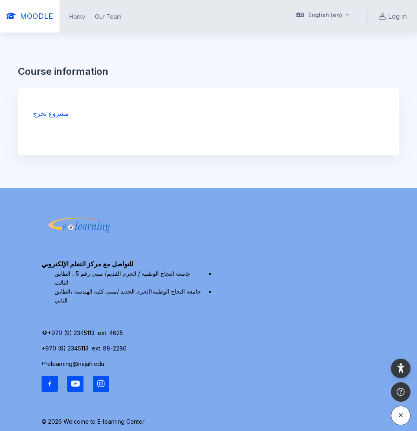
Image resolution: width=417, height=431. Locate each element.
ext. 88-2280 (110, 348)
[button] (323, 16)
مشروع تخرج (51, 113)
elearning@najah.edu (75, 363)
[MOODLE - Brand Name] (29, 16)
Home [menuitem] (77, 16)
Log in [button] (391, 16)
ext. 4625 (111, 332)
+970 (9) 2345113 (71, 332)
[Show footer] (400, 392)
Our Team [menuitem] (108, 16)
